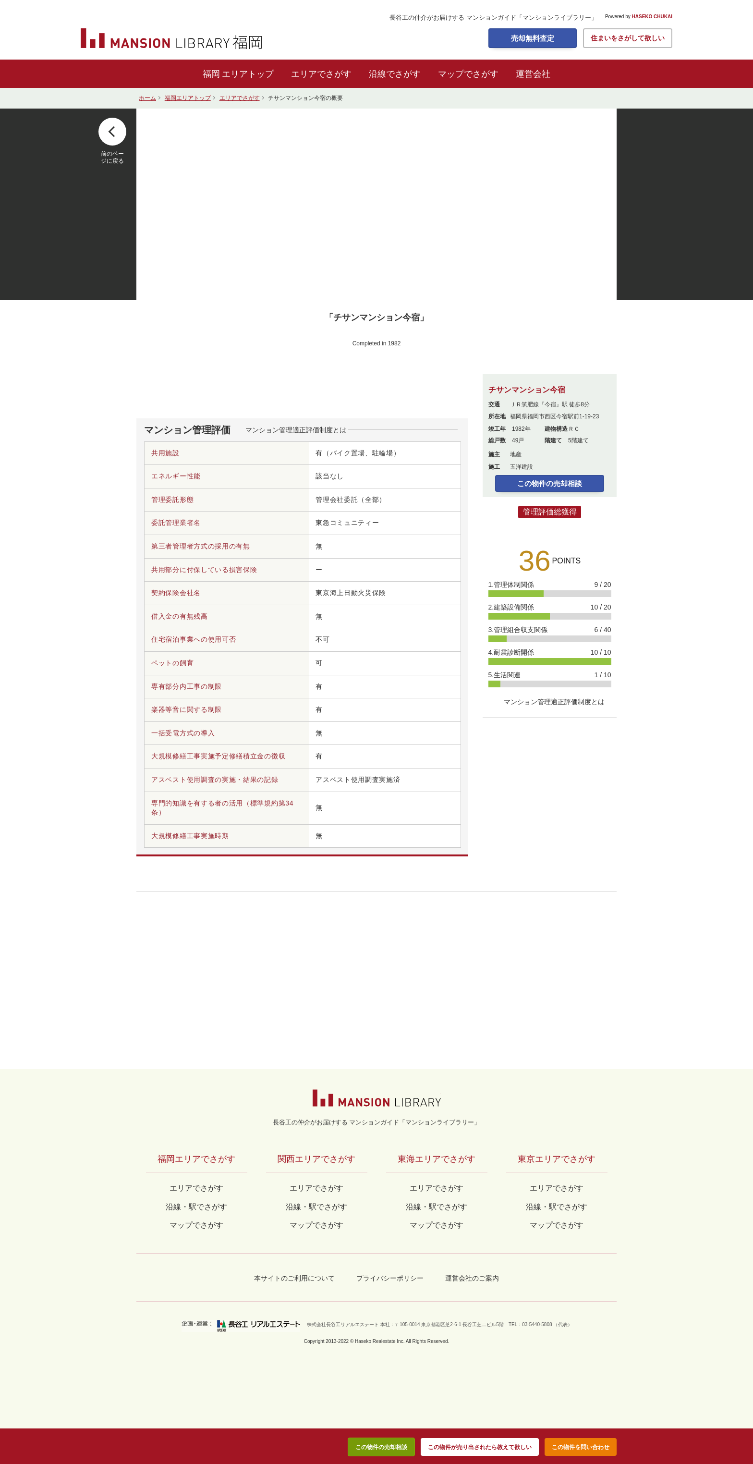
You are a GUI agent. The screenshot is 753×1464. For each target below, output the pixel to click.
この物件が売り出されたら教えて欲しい (480, 1447)
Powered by (638, 16)
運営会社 (533, 74)
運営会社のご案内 (472, 1278)
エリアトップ (248, 74)
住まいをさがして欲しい (628, 38)
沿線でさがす (395, 74)
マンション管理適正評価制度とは (295, 430)
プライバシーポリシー (390, 1278)
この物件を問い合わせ (580, 1447)
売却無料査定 (532, 38)
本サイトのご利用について (294, 1278)
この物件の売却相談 (549, 483)
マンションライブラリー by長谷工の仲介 (377, 1098)
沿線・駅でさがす (556, 1207)
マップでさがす (468, 74)
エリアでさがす (321, 74)
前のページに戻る (112, 157)
